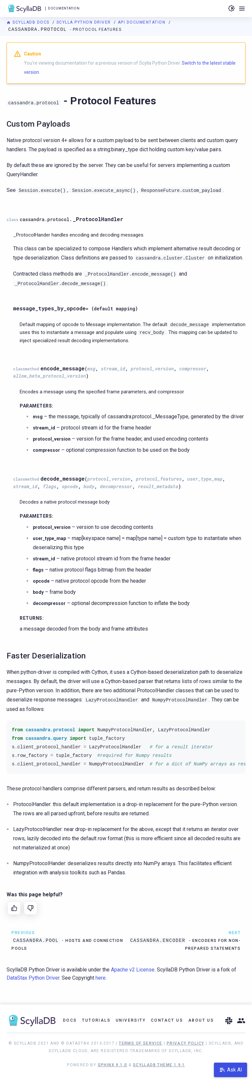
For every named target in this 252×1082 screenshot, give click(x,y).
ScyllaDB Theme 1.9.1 (159, 1065)
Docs (70, 1020)
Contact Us (167, 1020)
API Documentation (142, 22)
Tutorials (96, 1020)
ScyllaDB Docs (29, 22)
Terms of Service (140, 1043)
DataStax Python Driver (33, 978)
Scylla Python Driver (84, 22)
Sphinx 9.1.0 (112, 1065)
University (131, 1020)
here (100, 978)
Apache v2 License (133, 970)
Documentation (63, 8)
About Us (201, 1020)
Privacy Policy (185, 1043)
